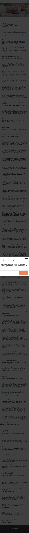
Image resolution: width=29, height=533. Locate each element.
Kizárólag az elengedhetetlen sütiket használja (5, 273)
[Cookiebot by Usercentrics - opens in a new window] (25, 258)
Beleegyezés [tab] (5, 260)
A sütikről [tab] (24, 260)
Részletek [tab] (14, 260)
